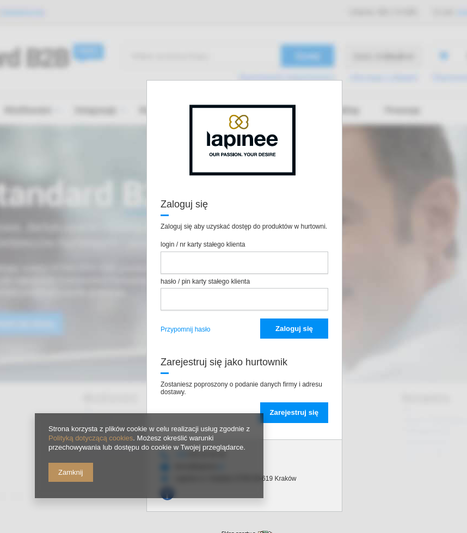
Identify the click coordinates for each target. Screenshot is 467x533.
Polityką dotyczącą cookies (90, 438)
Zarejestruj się (294, 412)
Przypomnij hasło (185, 329)
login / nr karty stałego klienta (203, 244)
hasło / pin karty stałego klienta (205, 281)
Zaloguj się (294, 328)
